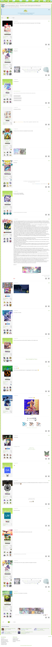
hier (26, 70)
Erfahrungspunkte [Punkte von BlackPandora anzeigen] (5, 545)
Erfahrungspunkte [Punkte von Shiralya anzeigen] (5, 298)
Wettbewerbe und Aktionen (40, 630)
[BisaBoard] (2, 1)
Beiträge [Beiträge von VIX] (4, 327)
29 (12, 17)
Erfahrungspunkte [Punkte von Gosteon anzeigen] (5, 36)
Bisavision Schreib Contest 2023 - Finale (43, 628)
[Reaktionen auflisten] (15, 278)
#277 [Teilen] (49, 508)
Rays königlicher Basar (31, 359)
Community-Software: (26, 645)
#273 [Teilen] (49, 395)
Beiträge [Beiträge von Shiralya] (4, 299)
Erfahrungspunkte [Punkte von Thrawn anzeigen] (5, 206)
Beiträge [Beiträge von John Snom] (4, 65)
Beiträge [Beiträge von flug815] (4, 497)
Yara (32, 71)
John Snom (16, 593)
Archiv (5, 630)
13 (6, 17)
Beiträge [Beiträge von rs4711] (4, 96)
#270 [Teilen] (49, 310)
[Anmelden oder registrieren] (48, 1)
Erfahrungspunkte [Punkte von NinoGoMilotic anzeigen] (5, 122)
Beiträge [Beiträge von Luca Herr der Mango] (4, 146)
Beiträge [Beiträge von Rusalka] (4, 235)
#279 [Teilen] (49, 560)
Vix (33, 71)
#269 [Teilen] (49, 282)
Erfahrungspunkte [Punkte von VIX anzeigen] (5, 326)
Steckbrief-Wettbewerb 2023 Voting (10, 628)
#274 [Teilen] (49, 435)
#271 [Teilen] (49, 338)
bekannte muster (31, 447)
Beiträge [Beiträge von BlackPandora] (4, 546)
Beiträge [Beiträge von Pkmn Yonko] (4, 412)
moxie (32, 614)
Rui (36, 614)
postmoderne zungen (31, 448)
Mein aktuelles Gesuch (17, 91)
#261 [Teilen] (49, 21)
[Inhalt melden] (46, 44)
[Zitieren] (49, 44)
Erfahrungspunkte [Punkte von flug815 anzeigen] (5, 496)
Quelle (31, 415)
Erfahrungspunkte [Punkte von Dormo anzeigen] (5, 606)
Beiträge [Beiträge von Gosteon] (4, 37)
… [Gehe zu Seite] (4, 17)
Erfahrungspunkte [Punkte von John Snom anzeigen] (5, 64)
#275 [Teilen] (49, 463)
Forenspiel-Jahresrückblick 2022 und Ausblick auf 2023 (29, 631)
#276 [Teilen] (49, 480)
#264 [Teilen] (49, 107)
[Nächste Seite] (14, 18)
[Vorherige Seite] (2, 18)
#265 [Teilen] (49, 128)
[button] (51, 1)
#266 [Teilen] (49, 160)
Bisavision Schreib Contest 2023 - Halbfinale (11, 631)
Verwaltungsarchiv (23, 633)
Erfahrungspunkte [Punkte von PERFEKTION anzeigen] (5, 176)
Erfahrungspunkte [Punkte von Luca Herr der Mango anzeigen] (5, 145)
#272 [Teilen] (49, 366)
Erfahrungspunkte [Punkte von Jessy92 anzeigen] (5, 381)
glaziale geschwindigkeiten (31, 449)
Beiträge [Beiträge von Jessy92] (4, 382)
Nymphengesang (27, 273)
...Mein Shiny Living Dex (34, 427)
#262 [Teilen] (49, 48)
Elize (36, 71)
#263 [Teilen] (49, 79)
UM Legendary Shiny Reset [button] (17, 98)
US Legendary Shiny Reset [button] (17, 100)
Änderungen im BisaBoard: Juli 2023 (26, 628)
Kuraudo (6, 629)
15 (9, 17)
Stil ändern (49, 636)
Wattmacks (22, 632)
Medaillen (25, 69)
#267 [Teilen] (49, 191)
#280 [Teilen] (49, 591)
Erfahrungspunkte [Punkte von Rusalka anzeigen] (5, 234)
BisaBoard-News (23, 630)
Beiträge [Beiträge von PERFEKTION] (4, 177)
